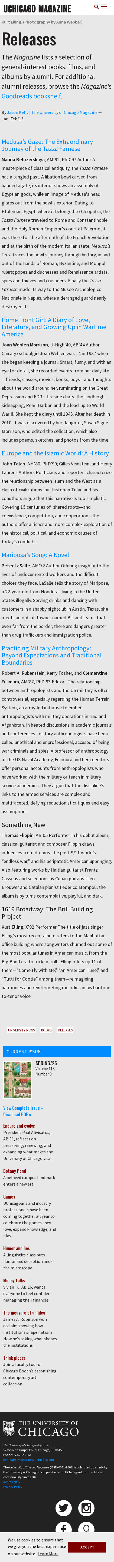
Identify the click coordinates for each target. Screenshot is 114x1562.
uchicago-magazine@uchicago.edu (28, 1460)
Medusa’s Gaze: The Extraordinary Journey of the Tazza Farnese (47, 145)
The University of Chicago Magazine (64, 112)
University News (21, 1030)
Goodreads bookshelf (31, 96)
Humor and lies (16, 1248)
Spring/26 (46, 1063)
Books (46, 1030)
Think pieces (14, 1358)
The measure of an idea (24, 1312)
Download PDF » (17, 1114)
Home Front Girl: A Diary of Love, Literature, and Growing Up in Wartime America (54, 327)
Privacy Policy (12, 1487)
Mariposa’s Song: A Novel (35, 555)
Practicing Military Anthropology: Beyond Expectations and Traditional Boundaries (52, 655)
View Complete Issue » (23, 1108)
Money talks (14, 1280)
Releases (65, 1030)
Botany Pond (14, 1171)
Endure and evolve (19, 1126)
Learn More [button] (48, 1553)
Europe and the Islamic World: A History (55, 453)
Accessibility (11, 1482)
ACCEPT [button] (87, 1547)
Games (9, 1196)
